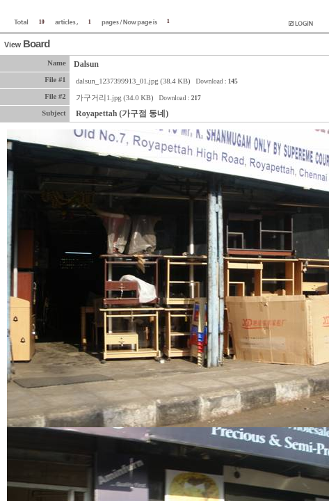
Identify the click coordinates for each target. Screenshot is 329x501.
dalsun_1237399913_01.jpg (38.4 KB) (133, 81)
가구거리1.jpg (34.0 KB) (115, 98)
